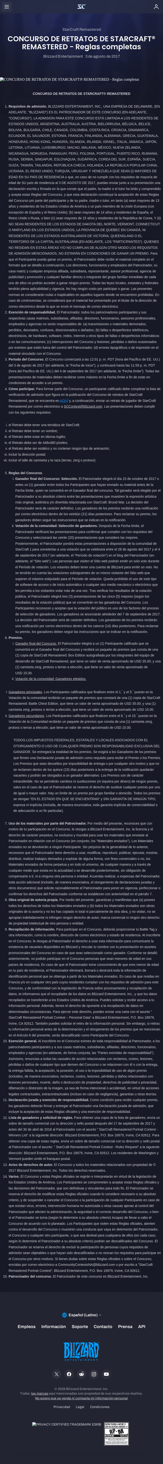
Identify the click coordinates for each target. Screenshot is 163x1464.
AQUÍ (64, 401)
